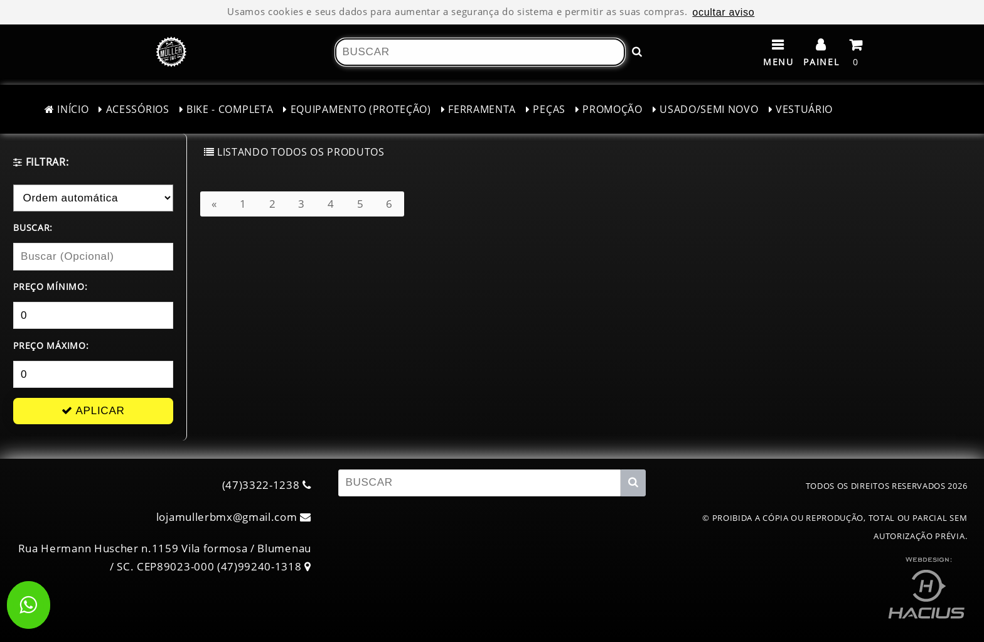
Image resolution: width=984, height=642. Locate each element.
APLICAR (93, 411)
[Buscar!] (637, 52)
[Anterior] (214, 203)
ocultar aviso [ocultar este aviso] (723, 12)
